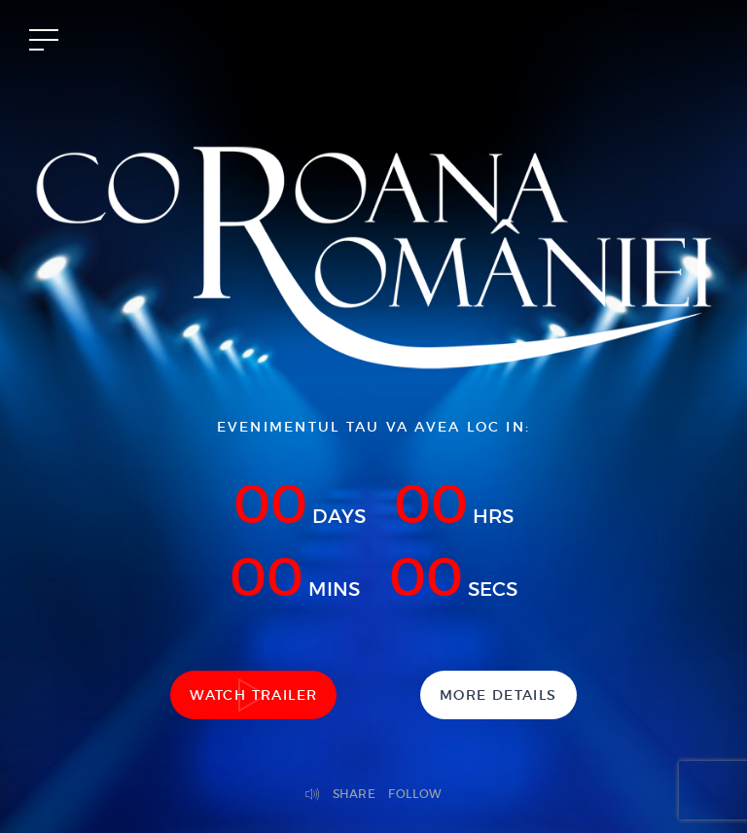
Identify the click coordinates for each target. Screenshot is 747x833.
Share (354, 793)
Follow (415, 793)
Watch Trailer (253, 695)
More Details (498, 695)
